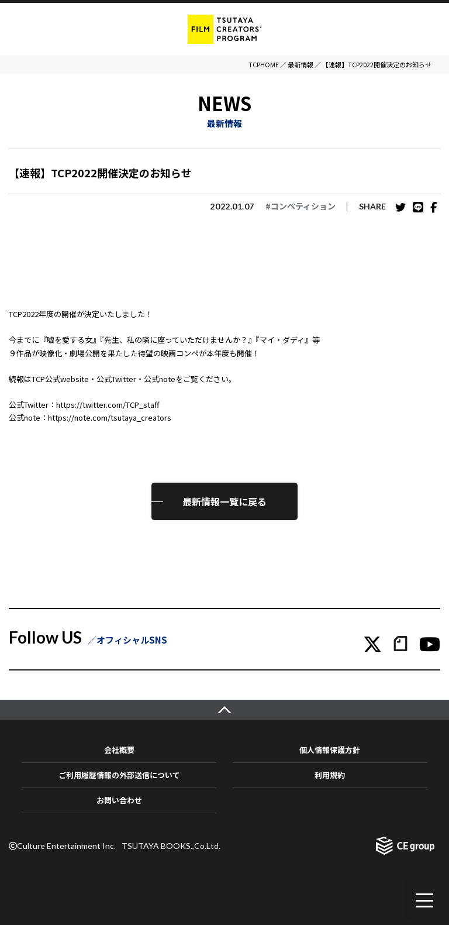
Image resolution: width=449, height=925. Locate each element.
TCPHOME (263, 64)
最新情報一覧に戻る (224, 501)
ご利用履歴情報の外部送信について (119, 774)
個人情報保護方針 (329, 749)
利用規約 (330, 774)
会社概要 (119, 749)
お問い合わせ (119, 800)
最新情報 (300, 64)
